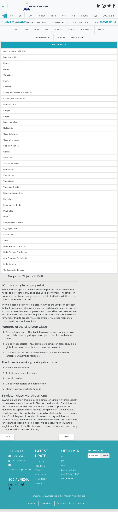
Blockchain (40, 475)
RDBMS (85, 16)
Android (39, 484)
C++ (11, 16)
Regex (6, 116)
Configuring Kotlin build (13, 270)
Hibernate (40, 466)
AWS (26, 29)
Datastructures (69, 470)
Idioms (6, 217)
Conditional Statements (14, 99)
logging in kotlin (10, 229)
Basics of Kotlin (10, 57)
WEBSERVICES (58, 22)
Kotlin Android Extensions (14, 246)
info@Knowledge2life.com (19, 470)
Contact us (83, 503)
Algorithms (67, 479)
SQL (95, 16)
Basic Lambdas (10, 122)
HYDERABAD (18, 456)
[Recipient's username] (94, 455)
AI (62, 457)
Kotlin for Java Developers (15, 252)
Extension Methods (12, 205)
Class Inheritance (11, 140)
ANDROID (58, 29)
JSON (36, 29)
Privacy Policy (46, 503)
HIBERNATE (87, 29)
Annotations (8, 176)
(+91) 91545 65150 (19, 461)
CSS (64, 16)
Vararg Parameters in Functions (17, 93)
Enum (6, 81)
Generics (7, 152)
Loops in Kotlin (10, 105)
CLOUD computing (79, 22)
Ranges (6, 110)
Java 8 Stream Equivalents (15, 258)
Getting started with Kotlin (15, 51)
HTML (54, 16)
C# (20, 16)
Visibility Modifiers (11, 146)
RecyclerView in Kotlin (13, 223)
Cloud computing (70, 474)
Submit (105, 456)
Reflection (8, 199)
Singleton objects (11, 164)
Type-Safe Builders (11, 187)
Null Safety (8, 128)
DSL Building (8, 211)
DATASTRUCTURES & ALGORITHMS (31, 22)
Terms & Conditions (65, 503)
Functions (7, 87)
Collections (8, 75)
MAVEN (101, 29)
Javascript (40, 462)
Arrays (6, 69)
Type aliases (8, 181)
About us (32, 503)
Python (42, 16)
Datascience (41, 479)
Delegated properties (13, 193)
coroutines (8, 170)
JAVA (30, 16)
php (74, 16)
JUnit (5, 240)
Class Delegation (10, 134)
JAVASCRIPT (108, 16)
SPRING (72, 29)
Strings (6, 63)
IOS (46, 29)
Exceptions (8, 235)
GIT (16, 29)
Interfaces (8, 158)
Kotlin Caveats (9, 264)
